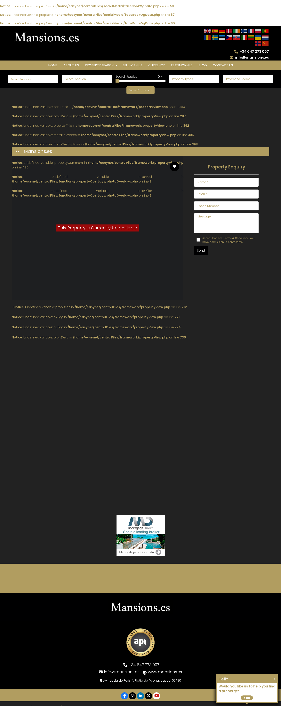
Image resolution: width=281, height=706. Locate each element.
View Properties (140, 84)
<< (18, 144)
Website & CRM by (48, 700)
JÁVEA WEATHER (140, 572)
